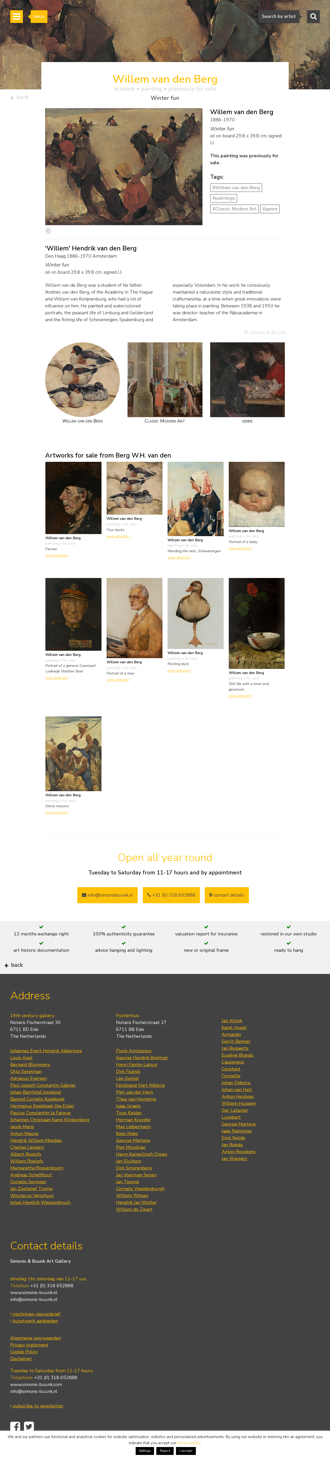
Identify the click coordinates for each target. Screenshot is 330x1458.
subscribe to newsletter (37, 1421)
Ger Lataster (235, 1126)
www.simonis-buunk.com (36, 1399)
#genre (269, 211)
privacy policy (188, 1442)
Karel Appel (234, 1043)
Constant (231, 1084)
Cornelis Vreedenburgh (140, 1204)
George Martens (133, 1156)
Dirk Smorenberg (134, 1183)
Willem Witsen (132, 1211)
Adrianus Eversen (28, 1094)
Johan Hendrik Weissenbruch (40, 1218)
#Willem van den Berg (236, 190)
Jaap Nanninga (236, 1146)
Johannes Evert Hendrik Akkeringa (46, 1066)
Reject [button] (165, 1450)
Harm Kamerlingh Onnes (141, 1169)
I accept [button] (186, 1450)
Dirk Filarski (128, 1087)
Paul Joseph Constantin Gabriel (42, 1101)
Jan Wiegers (234, 1174)
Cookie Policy (24, 1367)
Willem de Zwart (134, 1225)
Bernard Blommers (30, 1080)
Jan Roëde (232, 1160)
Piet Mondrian (131, 1163)
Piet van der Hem (134, 1107)
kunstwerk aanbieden (34, 1336)
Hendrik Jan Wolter (136, 1218)
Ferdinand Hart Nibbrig (140, 1101)
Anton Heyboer (238, 1112)
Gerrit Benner (236, 1057)
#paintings (223, 200)
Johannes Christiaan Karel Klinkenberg (50, 1135)
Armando (231, 1050)
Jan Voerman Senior (136, 1190)
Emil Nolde (233, 1153)
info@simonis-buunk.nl (33, 1314)
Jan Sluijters (128, 1176)
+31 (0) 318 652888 (171, 897)
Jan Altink (232, 1036)
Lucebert (231, 1132)
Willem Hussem (239, 1119)
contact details (226, 897)
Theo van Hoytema (136, 1114)
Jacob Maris (22, 1142)
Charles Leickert (27, 1163)
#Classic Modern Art (234, 211)
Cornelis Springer (28, 1197)
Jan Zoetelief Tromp (31, 1204)
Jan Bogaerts (235, 1064)
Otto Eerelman (26, 1087)
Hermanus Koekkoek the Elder (42, 1121)
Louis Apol (21, 1073)
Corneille (231, 1091)
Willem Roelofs (26, 1176)
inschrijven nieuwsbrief (35, 1329)
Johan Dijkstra (236, 1098)
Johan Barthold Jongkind (35, 1107)
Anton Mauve (24, 1149)
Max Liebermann (133, 1142)
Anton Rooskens (239, 1167)
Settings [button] (145, 1451)
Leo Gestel (127, 1094)
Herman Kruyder (133, 1135)
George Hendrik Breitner (142, 1073)
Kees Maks (127, 1149)
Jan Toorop (127, 1197)
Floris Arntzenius (133, 1066)
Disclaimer (21, 1374)
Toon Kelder (129, 1128)
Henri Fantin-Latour (137, 1080)
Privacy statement (29, 1360)
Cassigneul (233, 1077)
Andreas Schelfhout (31, 1190)
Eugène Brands (237, 1070)
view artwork (57, 557)
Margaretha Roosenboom (36, 1183)
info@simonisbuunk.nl (107, 897)
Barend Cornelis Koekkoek (37, 1114)
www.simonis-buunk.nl (33, 1308)
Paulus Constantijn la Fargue (40, 1128)
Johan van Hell (237, 1105)
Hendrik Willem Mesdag (36, 1156)
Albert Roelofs (25, 1169)
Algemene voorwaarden (35, 1353)
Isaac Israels (128, 1121)
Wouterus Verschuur (32, 1211)
